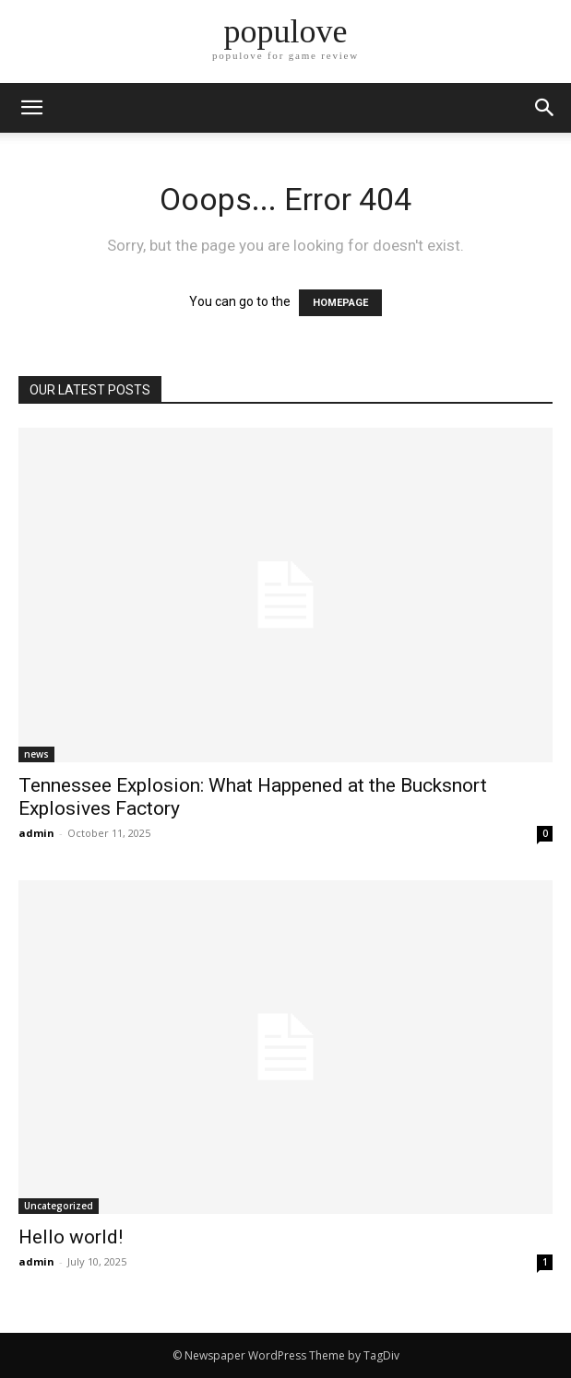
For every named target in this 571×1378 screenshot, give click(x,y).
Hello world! (70, 1237)
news (36, 754)
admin (36, 833)
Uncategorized (58, 1205)
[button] (545, 108)
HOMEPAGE (340, 303)
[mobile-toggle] (31, 108)
